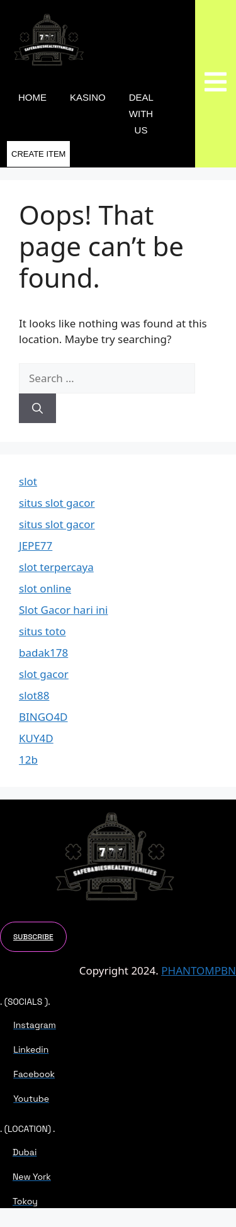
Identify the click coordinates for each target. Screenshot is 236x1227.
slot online (45, 588)
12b (28, 759)
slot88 (34, 695)
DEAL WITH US (141, 113)
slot (28, 481)
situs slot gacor (57, 502)
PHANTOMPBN (198, 970)
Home (32, 97)
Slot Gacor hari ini (63, 609)
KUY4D (36, 738)
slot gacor (44, 674)
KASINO (88, 97)
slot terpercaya (56, 567)
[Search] (37, 408)
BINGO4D (43, 717)
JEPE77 (35, 545)
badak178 (43, 652)
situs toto (42, 631)
